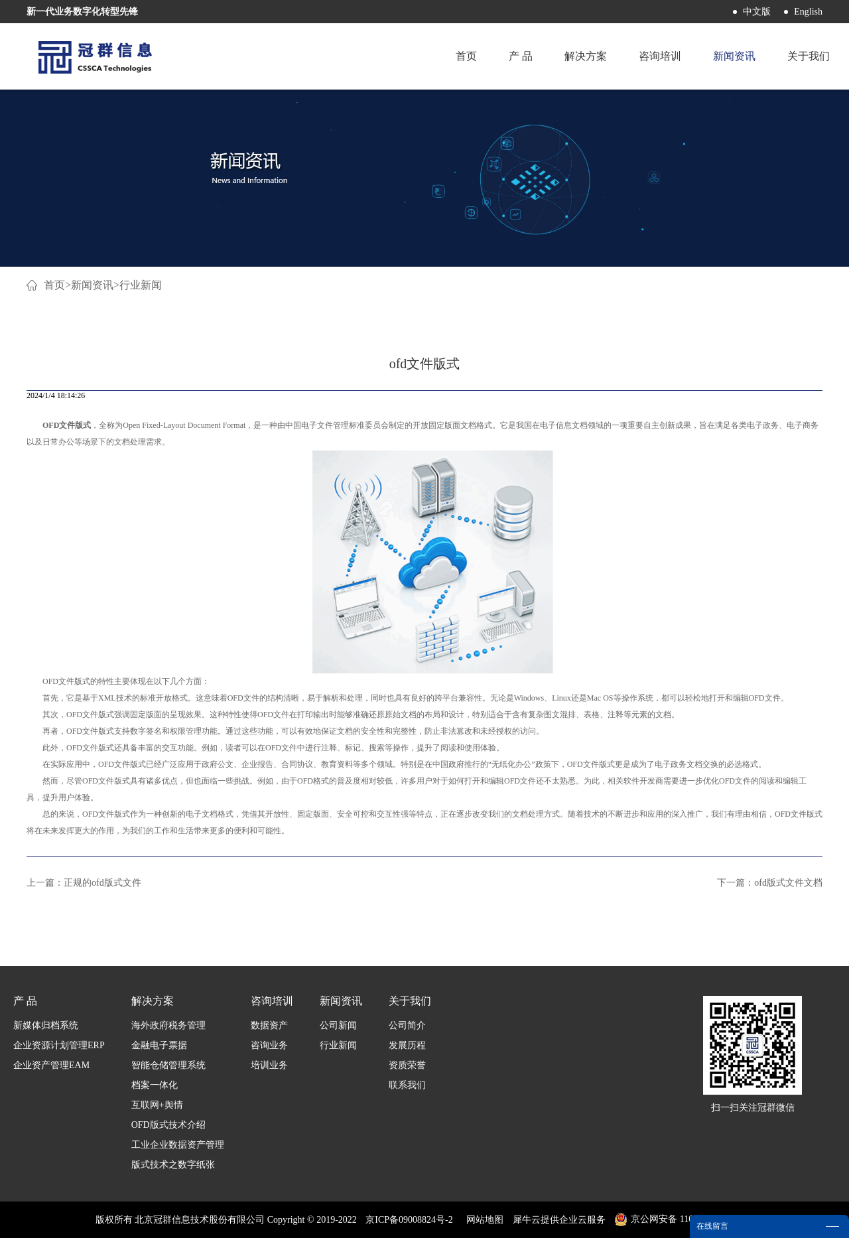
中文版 (757, 12)
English (808, 12)
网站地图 (482, 1220)
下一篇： (769, 883)
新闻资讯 (92, 285)
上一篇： (84, 883)
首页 (466, 56)
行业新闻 (140, 285)
